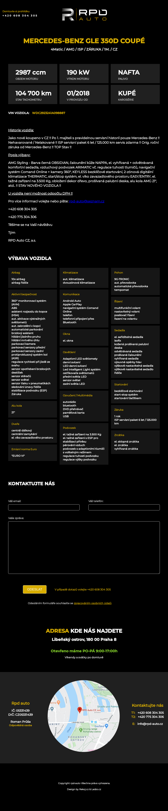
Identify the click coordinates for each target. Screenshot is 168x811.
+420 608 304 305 (20, 15)
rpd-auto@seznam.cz (86, 201)
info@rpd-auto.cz (150, 733)
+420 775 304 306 (151, 726)
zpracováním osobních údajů (93, 613)
